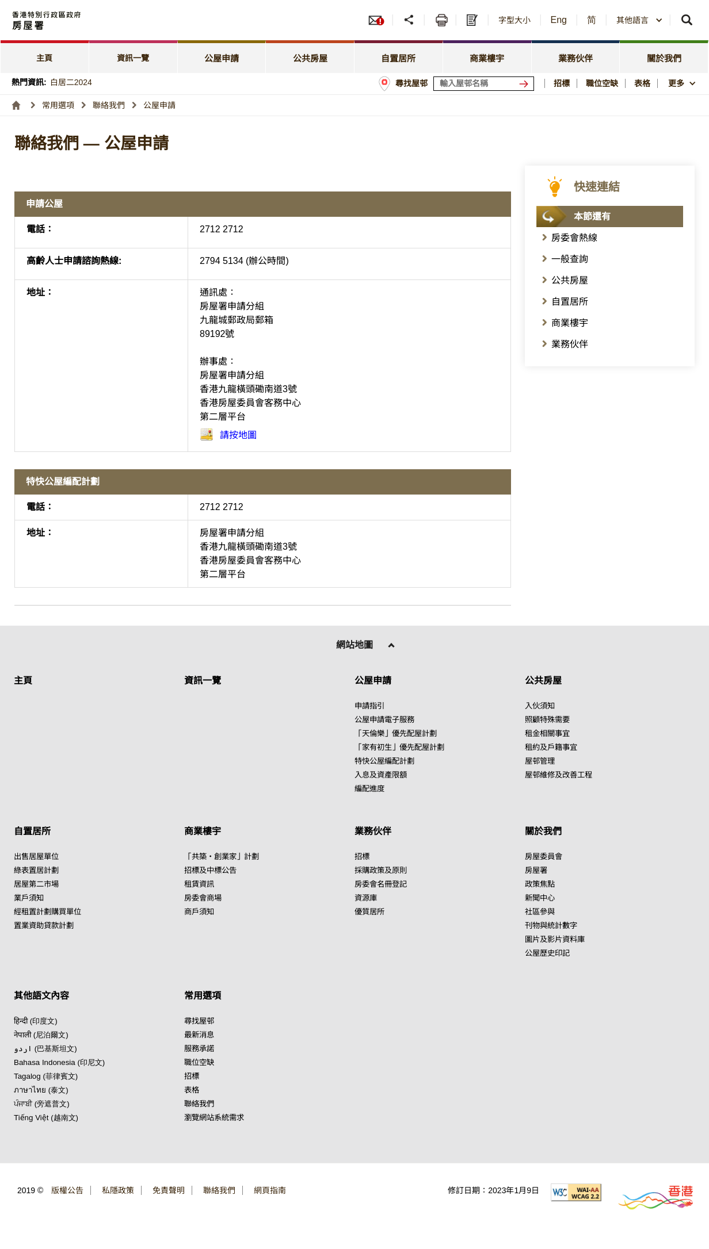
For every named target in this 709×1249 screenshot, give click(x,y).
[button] (410, 20)
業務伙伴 (569, 344)
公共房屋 (569, 280)
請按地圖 (238, 435)
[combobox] (640, 20)
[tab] (45, 56)
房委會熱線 (574, 238)
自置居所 (569, 301)
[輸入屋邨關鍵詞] (483, 83)
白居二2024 (71, 82)
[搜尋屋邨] (526, 83)
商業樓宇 (569, 323)
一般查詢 (569, 259)
